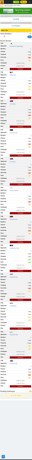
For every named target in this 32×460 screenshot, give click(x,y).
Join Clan (4, 30)
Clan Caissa (13, 104)
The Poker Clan (13, 363)
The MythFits (13, 306)
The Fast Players (14, 190)
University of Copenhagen (16, 46)
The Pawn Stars (14, 219)
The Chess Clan (14, 133)
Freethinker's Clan (14, 248)
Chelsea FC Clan (14, 334)
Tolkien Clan (13, 75)
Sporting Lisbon (22, 10)
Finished (20, 69)
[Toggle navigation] (29, 2)
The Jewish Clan (14, 277)
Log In (23, 2)
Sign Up (16, 2)
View (29, 37)
